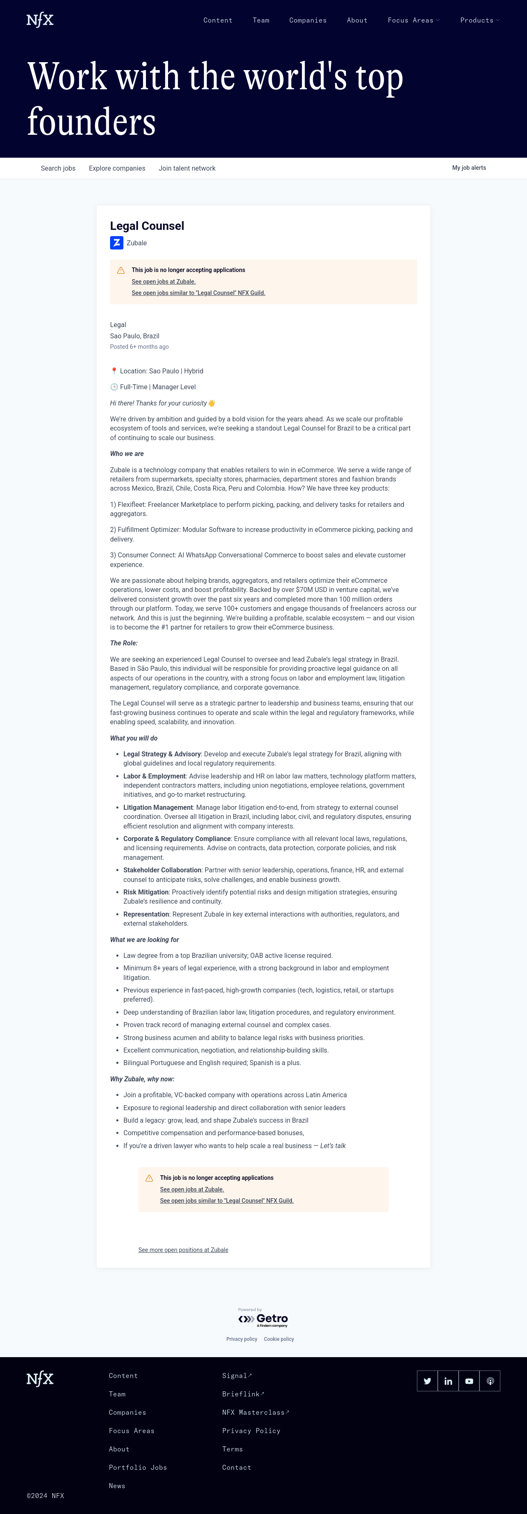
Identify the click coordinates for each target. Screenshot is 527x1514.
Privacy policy (241, 1339)
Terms (232, 1449)
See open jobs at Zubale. (164, 281)
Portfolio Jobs (138, 1467)
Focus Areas (414, 20)
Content (218, 20)
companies (117, 168)
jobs (58, 168)
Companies (308, 20)
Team (261, 20)
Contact (236, 1467)
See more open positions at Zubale (183, 1250)
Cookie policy (279, 1339)
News (117, 1485)
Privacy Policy (251, 1430)
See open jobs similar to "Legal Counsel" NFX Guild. (199, 293)
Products (480, 20)
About (357, 20)
